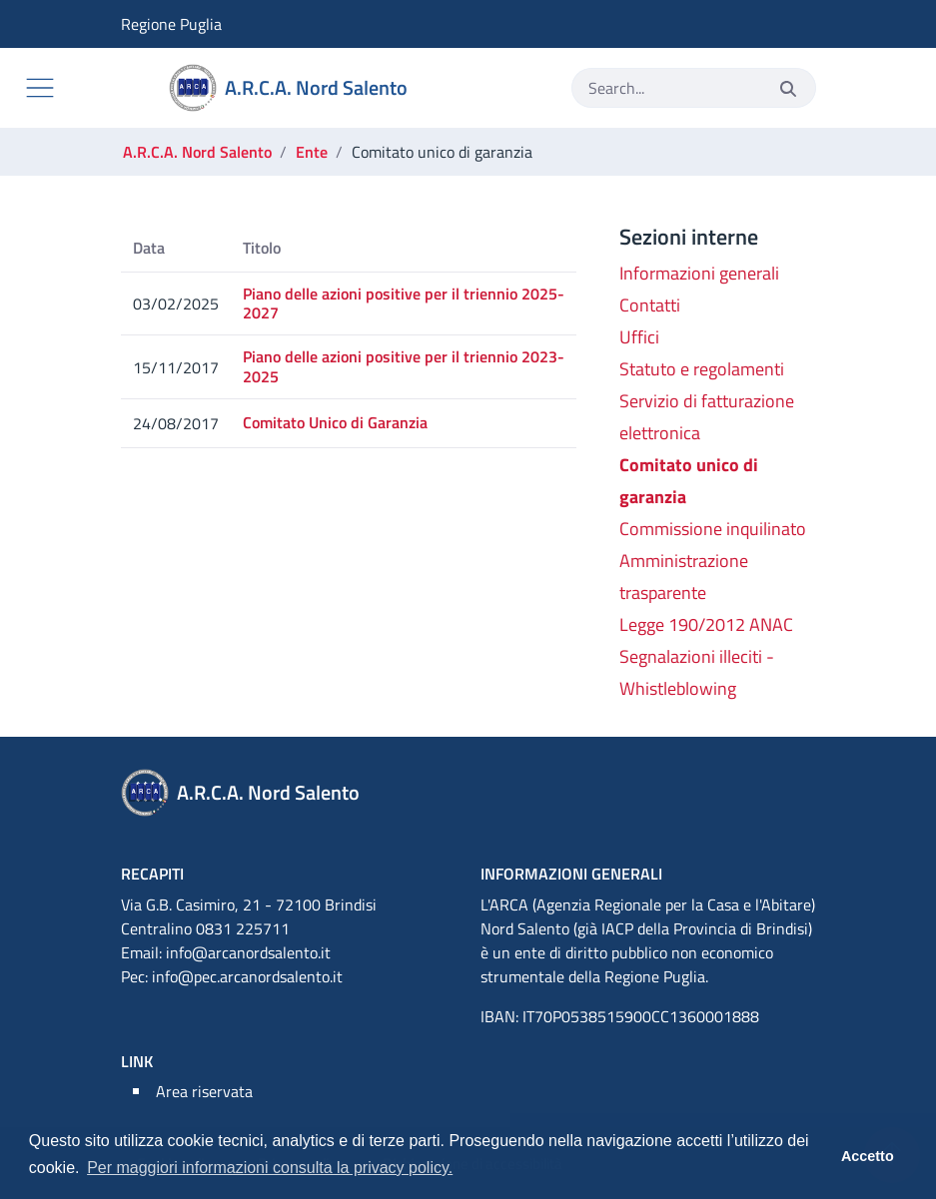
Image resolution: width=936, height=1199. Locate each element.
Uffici (639, 336)
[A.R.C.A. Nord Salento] (292, 88)
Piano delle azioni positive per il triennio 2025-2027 (403, 303)
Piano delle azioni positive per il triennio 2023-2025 (403, 365)
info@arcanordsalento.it (248, 952)
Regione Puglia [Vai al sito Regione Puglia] (135, 24)
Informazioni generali (699, 273)
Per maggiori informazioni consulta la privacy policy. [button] (270, 1167)
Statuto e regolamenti (701, 368)
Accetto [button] (867, 1156)
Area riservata (204, 1091)
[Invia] (788, 88)
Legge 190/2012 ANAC (706, 624)
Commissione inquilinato (712, 528)
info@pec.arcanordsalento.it (247, 976)
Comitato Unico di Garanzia (335, 422)
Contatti (649, 305)
